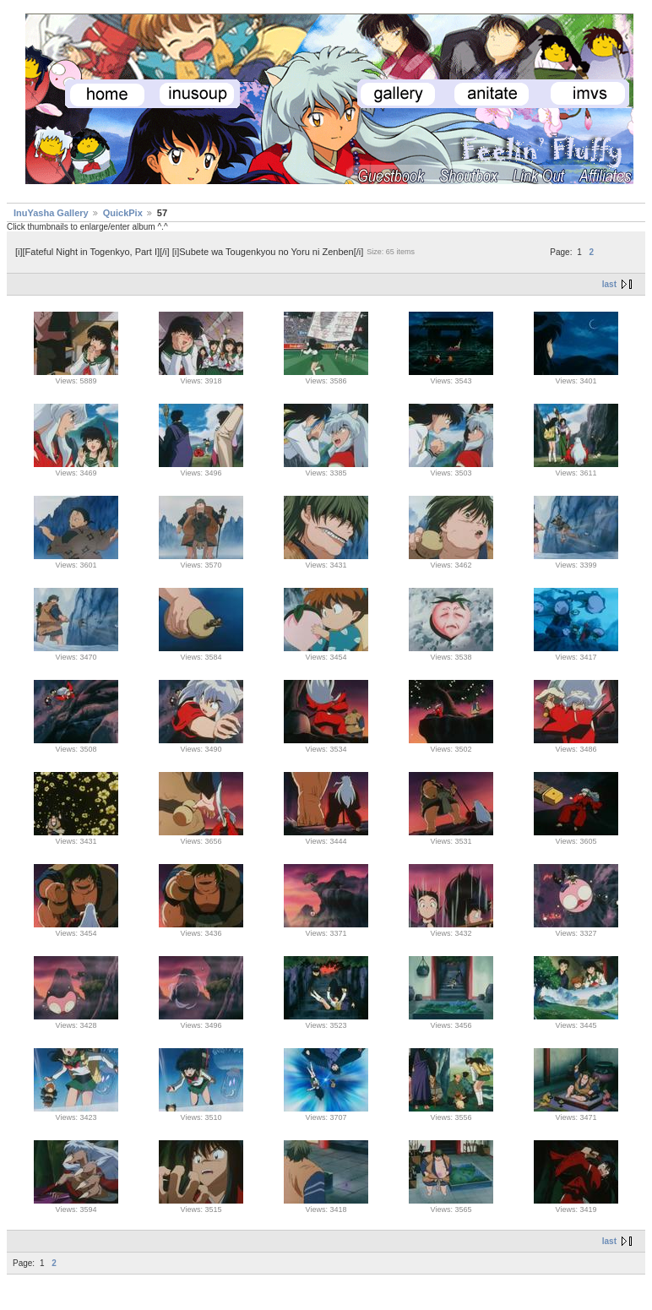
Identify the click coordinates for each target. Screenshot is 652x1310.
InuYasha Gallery (51, 213)
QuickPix (123, 213)
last (609, 284)
